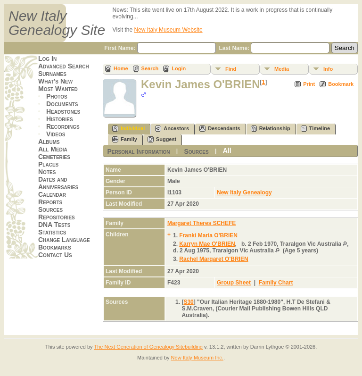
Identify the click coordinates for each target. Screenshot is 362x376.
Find (230, 69)
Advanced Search (63, 66)
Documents (62, 104)
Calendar (52, 194)
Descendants (219, 128)
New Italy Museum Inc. (197, 357)
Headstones (63, 111)
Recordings (63, 126)
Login (179, 68)
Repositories (56, 217)
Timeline (315, 128)
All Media (52, 149)
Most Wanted (58, 88)
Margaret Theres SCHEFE (201, 223)
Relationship (270, 128)
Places (48, 164)
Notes (47, 171)
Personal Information (138, 151)
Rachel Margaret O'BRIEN (213, 259)
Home (121, 68)
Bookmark (341, 84)
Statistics (52, 232)
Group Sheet (234, 282)
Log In (47, 58)
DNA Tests (54, 224)
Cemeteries (54, 156)
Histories (59, 119)
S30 (188, 302)
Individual (128, 128)
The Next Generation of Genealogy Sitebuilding (148, 347)
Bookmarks (54, 247)
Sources (50, 209)
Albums (49, 141)
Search (150, 68)
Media (281, 69)
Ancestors (172, 128)
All (227, 150)
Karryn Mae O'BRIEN (207, 244)
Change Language (64, 239)
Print (309, 84)
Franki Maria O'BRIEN (208, 235)
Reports (50, 202)
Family (124, 139)
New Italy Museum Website (168, 29)
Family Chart (276, 282)
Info (328, 69)
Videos (55, 134)
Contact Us (55, 255)
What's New (55, 81)
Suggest (162, 139)
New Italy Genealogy (244, 192)
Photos (56, 96)
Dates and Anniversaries (58, 183)
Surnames (52, 73)
